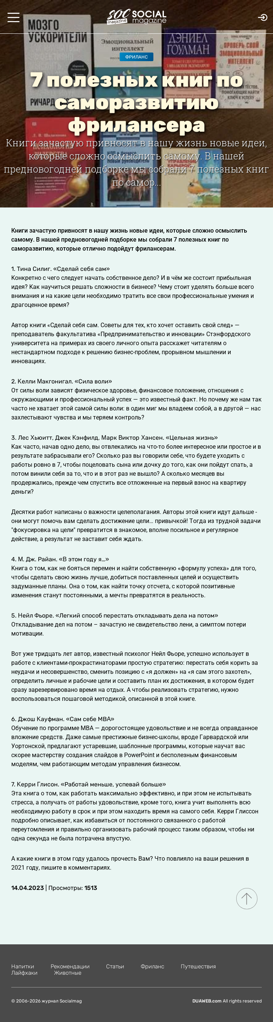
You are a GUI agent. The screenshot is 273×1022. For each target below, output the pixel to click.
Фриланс (136, 57)
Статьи (115, 966)
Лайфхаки (24, 972)
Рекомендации (70, 966)
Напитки (22, 966)
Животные (67, 972)
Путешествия (198, 966)
